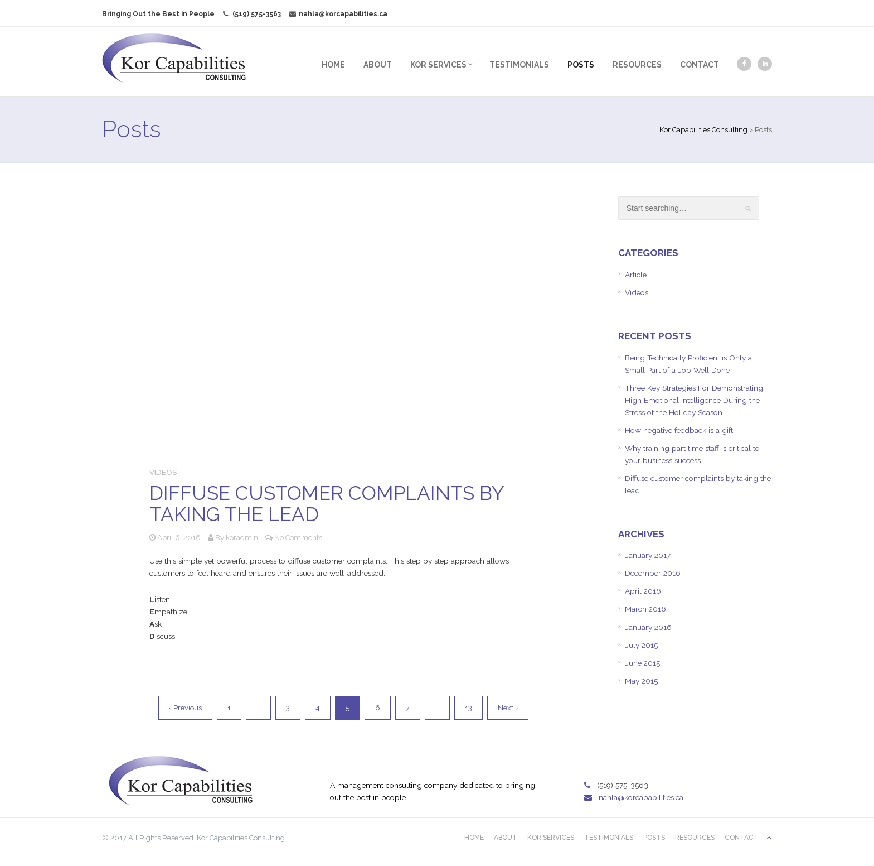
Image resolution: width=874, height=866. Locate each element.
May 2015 (632, 696)
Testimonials (502, 64)
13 (473, 695)
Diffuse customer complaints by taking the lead (344, 490)
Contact (682, 64)
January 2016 (639, 642)
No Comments (315, 523)
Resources (619, 64)
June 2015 (633, 679)
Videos (181, 457)
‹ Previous (190, 695)
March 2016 (636, 624)
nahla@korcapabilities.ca (356, 14)
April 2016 (633, 606)
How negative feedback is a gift (671, 444)
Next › (513, 695)
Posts (563, 64)
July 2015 (632, 660)
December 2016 (644, 588)
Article (626, 274)
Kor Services (424, 64)
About (360, 64)
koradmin (259, 523)
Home (316, 64)
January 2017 (638, 570)
